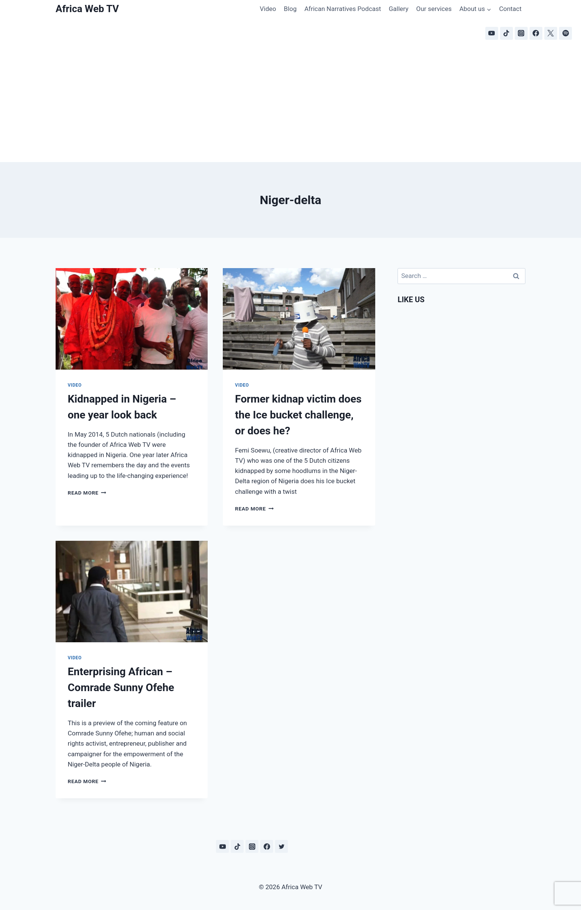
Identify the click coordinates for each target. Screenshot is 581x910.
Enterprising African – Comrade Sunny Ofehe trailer (121, 687)
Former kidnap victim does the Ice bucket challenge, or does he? (298, 415)
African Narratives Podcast (342, 8)
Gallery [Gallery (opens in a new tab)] (399, 8)
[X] (550, 33)
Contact (510, 8)
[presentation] (132, 319)
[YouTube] (491, 33)
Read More (87, 493)
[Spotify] (565, 33)
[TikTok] (506, 33)
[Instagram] (521, 33)
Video (268, 8)
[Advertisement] (290, 105)
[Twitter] (281, 846)
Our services (434, 8)
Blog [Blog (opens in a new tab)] (290, 8)
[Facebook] (536, 33)
